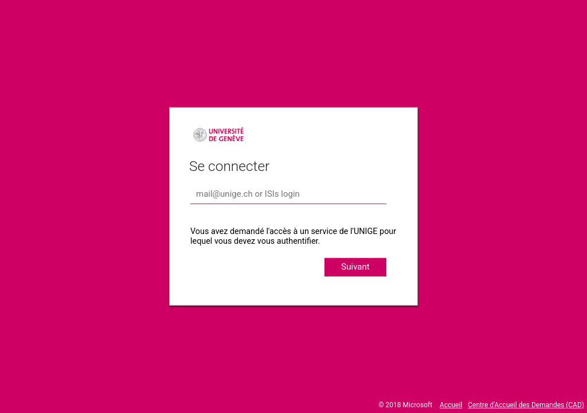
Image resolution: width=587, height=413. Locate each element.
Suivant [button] (355, 267)
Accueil (451, 405)
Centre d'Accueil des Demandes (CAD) (526, 405)
